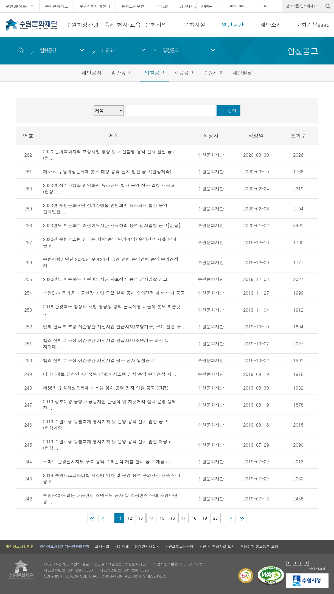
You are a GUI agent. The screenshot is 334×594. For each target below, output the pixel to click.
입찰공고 (171, 50)
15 (162, 518)
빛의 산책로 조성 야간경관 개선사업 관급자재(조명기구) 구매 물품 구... (114, 326)
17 (183, 518)
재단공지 (92, 72)
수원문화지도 (56, 6)
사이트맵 (122, 546)
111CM (162, 6)
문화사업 (156, 25)
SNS (265, 6)
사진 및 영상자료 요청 (217, 546)
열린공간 (233, 25)
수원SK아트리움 (20, 6)
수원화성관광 (82, 25)
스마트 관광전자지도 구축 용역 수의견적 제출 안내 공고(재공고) (107, 461)
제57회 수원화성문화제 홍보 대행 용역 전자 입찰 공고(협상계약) (107, 171)
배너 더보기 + (318, 569)
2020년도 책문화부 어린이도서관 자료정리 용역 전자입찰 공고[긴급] (112, 225)
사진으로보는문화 (179, 546)
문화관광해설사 (146, 546)
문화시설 (195, 25)
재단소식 (109, 50)
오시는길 (102, 546)
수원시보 (213, 72)
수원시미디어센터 (94, 6)
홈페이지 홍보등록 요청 (259, 546)
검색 (232, 110)
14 (151, 518)
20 (215, 518)
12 (130, 518)
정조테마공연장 (192, 6)
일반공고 (121, 72)
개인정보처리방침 (19, 546)
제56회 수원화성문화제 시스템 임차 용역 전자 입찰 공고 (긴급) (106, 388)
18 (194, 518)
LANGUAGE (237, 6)
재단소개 (271, 25)
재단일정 (242, 72)
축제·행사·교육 (122, 25)
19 (205, 518)
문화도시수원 (132, 6)
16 (172, 518)
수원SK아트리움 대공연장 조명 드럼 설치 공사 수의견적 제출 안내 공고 (114, 293)
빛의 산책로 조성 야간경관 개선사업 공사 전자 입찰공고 (98, 360)
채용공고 (184, 72)
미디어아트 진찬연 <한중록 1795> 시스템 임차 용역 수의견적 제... (109, 374)
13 (140, 518)
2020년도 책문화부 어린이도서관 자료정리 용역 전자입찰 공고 (105, 279)
